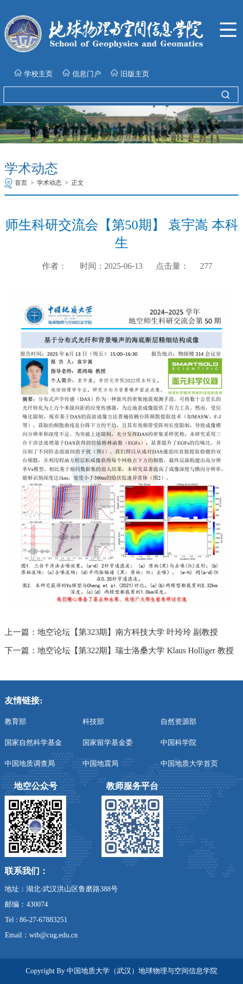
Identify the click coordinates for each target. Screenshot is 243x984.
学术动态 (49, 182)
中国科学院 (178, 742)
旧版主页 (130, 73)
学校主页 (33, 73)
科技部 (93, 721)
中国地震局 (100, 763)
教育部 (15, 721)
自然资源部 (178, 721)
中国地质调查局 (30, 763)
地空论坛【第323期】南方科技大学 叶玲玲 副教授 (127, 632)
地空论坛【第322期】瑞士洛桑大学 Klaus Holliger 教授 (135, 651)
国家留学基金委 (108, 742)
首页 (21, 182)
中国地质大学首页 (189, 763)
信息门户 (82, 73)
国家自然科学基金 (33, 742)
